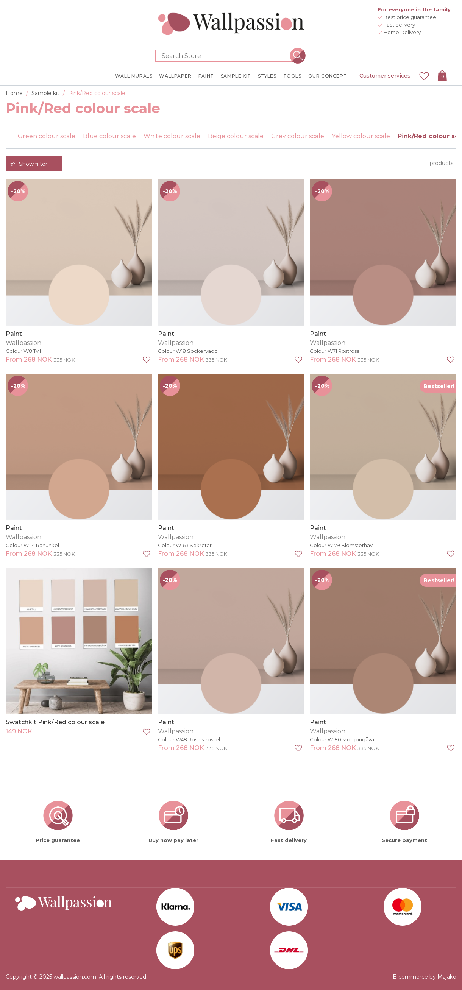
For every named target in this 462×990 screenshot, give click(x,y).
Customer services (384, 75)
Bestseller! (438, 386)
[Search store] (226, 56)
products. (442, 163)
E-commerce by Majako (424, 976)
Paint (14, 333)
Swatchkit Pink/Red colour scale (55, 722)
